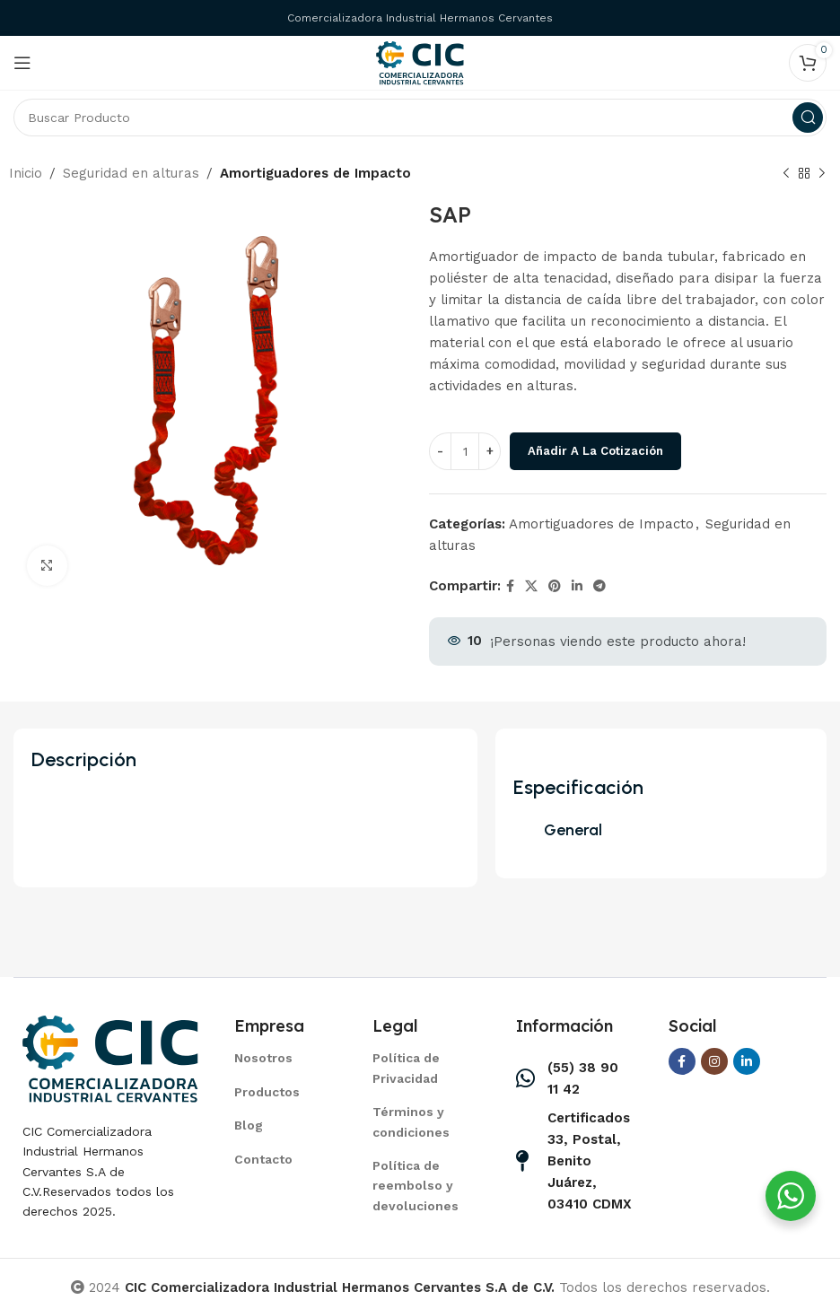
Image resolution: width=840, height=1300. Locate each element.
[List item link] (281, 1058)
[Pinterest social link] (554, 586)
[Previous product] (786, 174)
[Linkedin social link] (577, 586)
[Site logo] (420, 62)
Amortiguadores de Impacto (315, 173)
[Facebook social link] (510, 586)
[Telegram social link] (599, 586)
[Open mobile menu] (22, 63)
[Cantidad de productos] (464, 451)
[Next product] (822, 174)
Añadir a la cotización (595, 451)
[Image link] (110, 1057)
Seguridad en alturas (131, 173)
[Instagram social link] (714, 1061)
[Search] (420, 117)
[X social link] (531, 586)
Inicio (25, 173)
